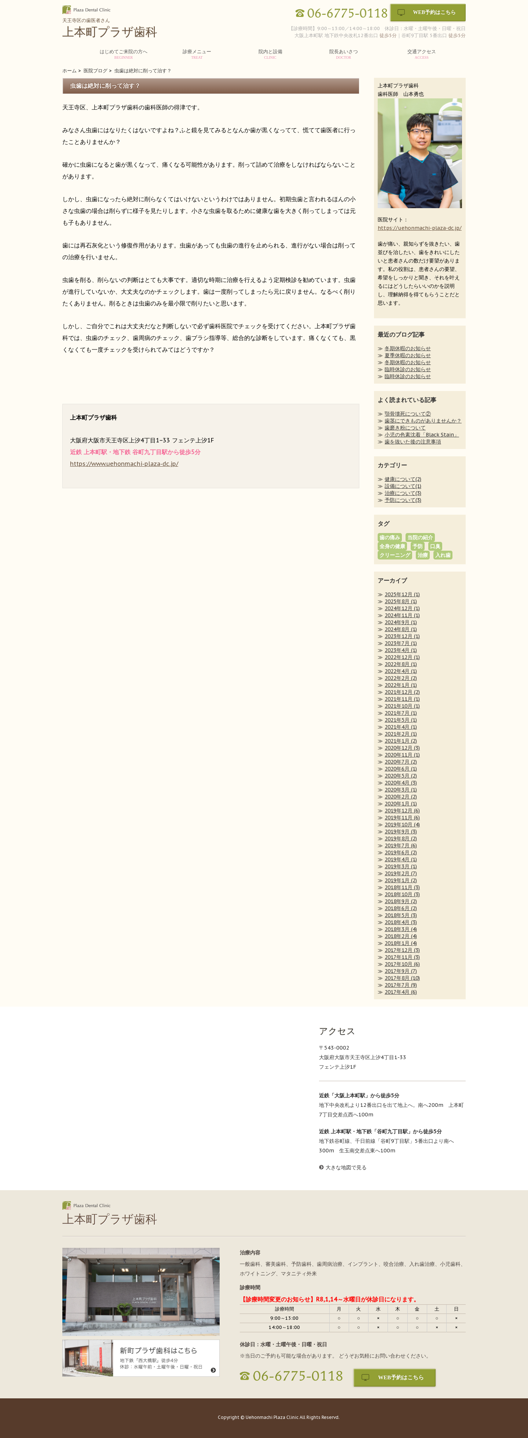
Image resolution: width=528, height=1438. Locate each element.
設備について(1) (403, 486)
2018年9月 (401, 901)
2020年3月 (401, 789)
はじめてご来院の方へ (123, 54)
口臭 (435, 546)
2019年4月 (401, 859)
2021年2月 (401, 734)
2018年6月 (401, 908)
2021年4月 (401, 727)
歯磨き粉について (405, 427)
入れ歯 (443, 555)
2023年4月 (401, 650)
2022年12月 (402, 657)
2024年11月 (402, 615)
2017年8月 (402, 978)
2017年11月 (402, 957)
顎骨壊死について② (408, 413)
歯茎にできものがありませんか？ (423, 420)
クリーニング (395, 555)
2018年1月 (401, 943)
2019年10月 (402, 824)
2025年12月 (402, 594)
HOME (78, 55)
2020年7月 (401, 761)
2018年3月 (401, 929)
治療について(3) (403, 493)
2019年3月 (401, 866)
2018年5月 (401, 915)
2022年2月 (401, 678)
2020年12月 (402, 748)
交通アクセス (421, 54)
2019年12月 (402, 810)
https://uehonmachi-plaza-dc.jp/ (420, 228)
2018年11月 (402, 887)
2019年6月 (401, 852)
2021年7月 (401, 713)
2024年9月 (401, 622)
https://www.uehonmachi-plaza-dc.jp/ (124, 463)
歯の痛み (390, 537)
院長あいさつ (343, 54)
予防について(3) (403, 500)
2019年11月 (402, 817)
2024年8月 (401, 629)
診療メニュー (197, 54)
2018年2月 (401, 936)
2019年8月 (401, 838)
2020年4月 (401, 782)
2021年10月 (402, 706)
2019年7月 (401, 845)
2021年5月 (401, 720)
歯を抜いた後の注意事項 (413, 441)
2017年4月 (401, 992)
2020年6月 (401, 768)
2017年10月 (402, 964)
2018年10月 (402, 894)
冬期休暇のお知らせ (408, 348)
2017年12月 (402, 950)
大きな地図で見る (346, 1167)
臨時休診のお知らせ (408, 369)
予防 (417, 546)
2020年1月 (401, 803)
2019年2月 (401, 873)
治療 (423, 555)
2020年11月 (402, 754)
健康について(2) (403, 479)
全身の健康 (392, 546)
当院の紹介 (420, 537)
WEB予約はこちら (434, 12)
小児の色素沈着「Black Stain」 (422, 434)
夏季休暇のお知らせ (408, 355)
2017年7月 (401, 985)
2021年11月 (402, 699)
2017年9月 (401, 971)
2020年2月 (401, 796)
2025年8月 (401, 601)
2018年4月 (401, 922)
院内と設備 (270, 54)
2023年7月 (401, 643)
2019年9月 (401, 831)
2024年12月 (402, 608)
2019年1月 (401, 880)
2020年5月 (401, 775)
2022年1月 (401, 685)
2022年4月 (401, 671)
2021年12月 (402, 692)
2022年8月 (401, 664)
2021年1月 (401, 741)
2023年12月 (402, 636)
